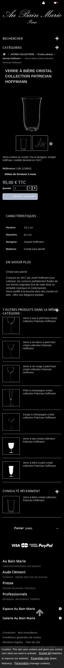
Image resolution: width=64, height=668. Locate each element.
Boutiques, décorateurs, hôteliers (21, 599)
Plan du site (33, 642)
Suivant (51, 143)
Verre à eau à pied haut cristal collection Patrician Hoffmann (40, 320)
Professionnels (15, 594)
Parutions (30, 588)
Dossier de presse (13, 588)
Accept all (45, 653)
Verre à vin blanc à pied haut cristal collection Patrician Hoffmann (39, 345)
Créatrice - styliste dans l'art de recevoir (25, 577)
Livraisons (9, 632)
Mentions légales (13, 642)
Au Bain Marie (14, 561)
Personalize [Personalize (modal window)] (22, 663)
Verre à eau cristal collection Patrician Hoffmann (39, 440)
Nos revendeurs (27, 632)
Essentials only (40, 658)
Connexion (43, 2)
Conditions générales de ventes (22, 637)
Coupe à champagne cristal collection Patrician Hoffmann (39, 416)
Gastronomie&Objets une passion (22, 566)
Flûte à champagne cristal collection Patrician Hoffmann (39, 392)
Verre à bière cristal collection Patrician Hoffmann (39, 499)
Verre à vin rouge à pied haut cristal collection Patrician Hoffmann (39, 369)
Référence (9, 168)
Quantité (7, 188)
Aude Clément (14, 572)
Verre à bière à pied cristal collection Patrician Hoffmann (39, 464)
